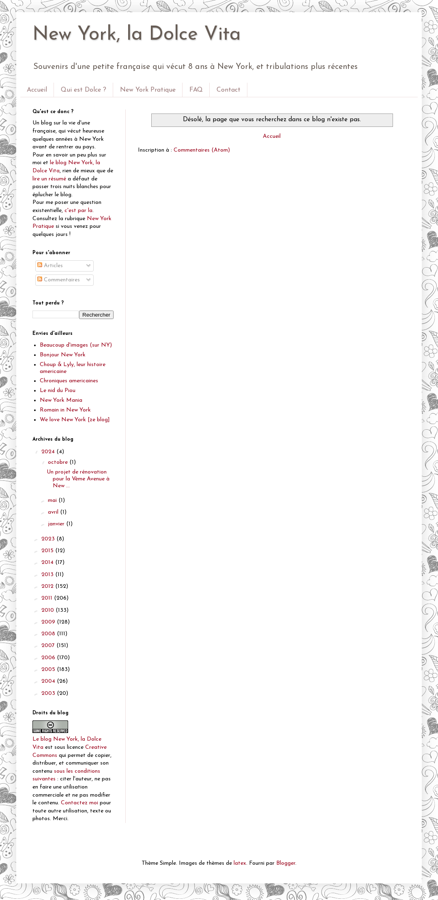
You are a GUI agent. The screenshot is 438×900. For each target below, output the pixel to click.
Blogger (285, 863)
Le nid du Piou (57, 391)
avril (54, 512)
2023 (48, 539)
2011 (47, 598)
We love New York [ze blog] (75, 420)
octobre (58, 462)
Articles (50, 266)
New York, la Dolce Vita (136, 35)
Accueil (37, 90)
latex (240, 863)
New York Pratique (148, 90)
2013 (48, 575)
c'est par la (78, 211)
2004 (49, 681)
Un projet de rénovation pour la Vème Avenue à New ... (78, 479)
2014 (48, 562)
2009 (49, 622)
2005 (49, 669)
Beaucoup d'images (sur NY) (76, 345)
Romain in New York (65, 410)
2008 (49, 634)
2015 (48, 551)
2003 (49, 693)
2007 (48, 646)
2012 (48, 586)
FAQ (196, 90)
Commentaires (58, 280)
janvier (57, 524)
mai (53, 500)
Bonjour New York (63, 355)
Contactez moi (79, 803)
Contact (228, 90)
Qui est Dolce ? (83, 90)
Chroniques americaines (69, 381)
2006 (49, 658)
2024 (48, 452)
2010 (48, 610)
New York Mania (61, 400)
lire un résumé (49, 179)
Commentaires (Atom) (202, 150)
